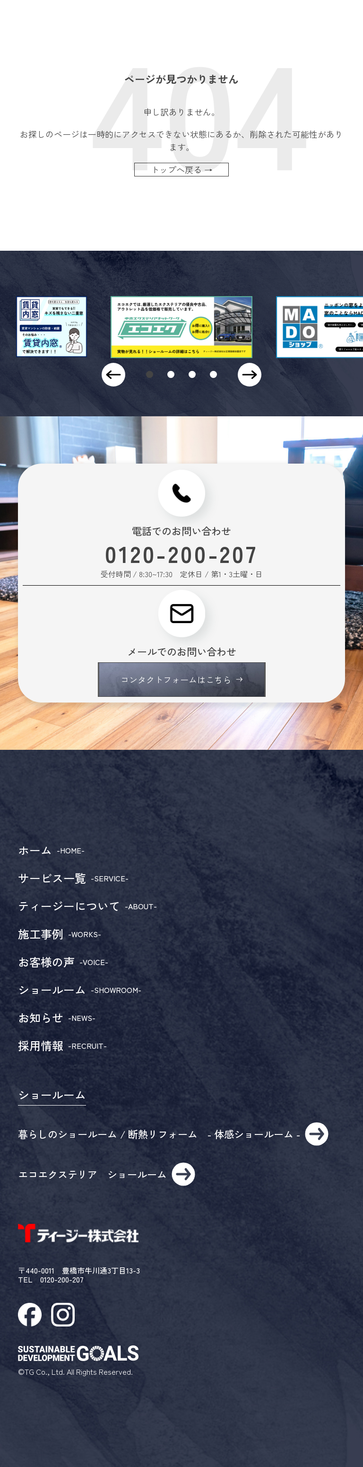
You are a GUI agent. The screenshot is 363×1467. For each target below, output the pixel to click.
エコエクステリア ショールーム (106, 1174)
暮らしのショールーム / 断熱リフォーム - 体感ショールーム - (173, 1134)
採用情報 (62, 1045)
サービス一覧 (73, 878)
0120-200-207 (181, 553)
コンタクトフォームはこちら (181, 679)
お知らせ (56, 1017)
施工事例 (59, 934)
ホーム (51, 850)
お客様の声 (63, 961)
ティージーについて (87, 906)
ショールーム (79, 989)
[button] (149, 374)
